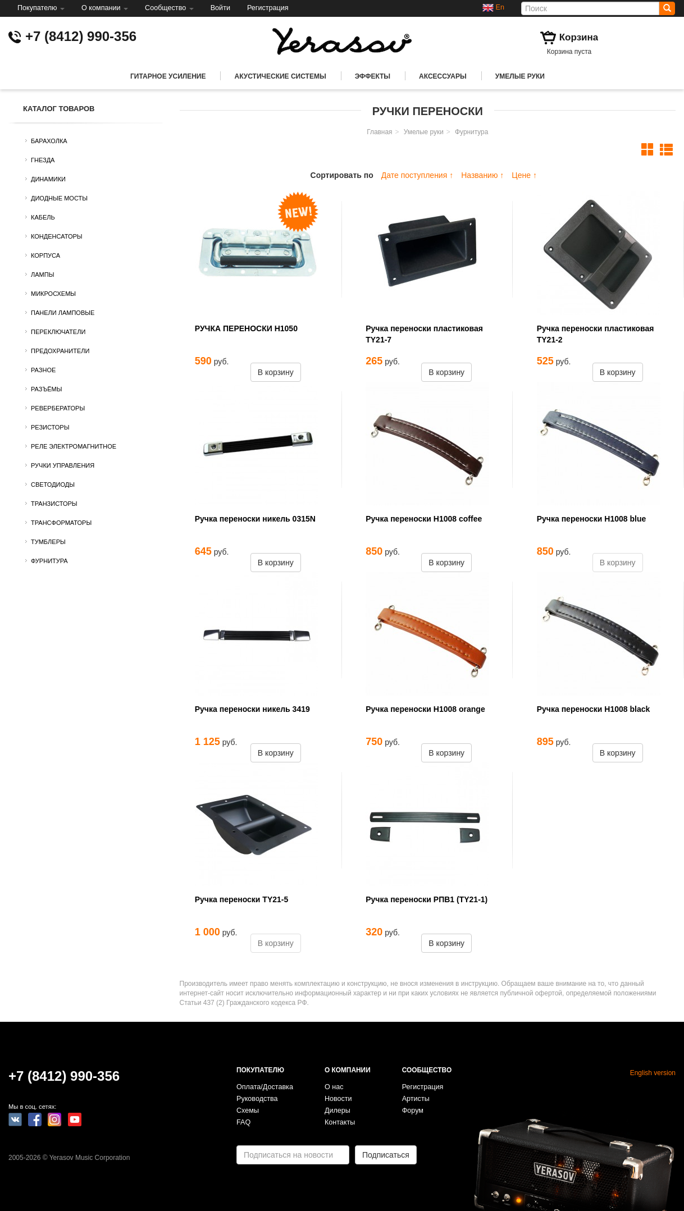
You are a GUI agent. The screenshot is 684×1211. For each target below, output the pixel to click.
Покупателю (41, 8)
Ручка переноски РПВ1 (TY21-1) (426, 899)
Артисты (416, 1099)
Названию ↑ (482, 175)
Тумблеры (48, 541)
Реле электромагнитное (73, 446)
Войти (220, 8)
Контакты (340, 1122)
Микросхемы (53, 293)
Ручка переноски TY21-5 (242, 899)
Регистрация (268, 8)
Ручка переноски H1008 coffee (424, 518)
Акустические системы (280, 76)
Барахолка (49, 141)
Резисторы (50, 427)
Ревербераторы (58, 408)
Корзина (579, 37)
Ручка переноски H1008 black (593, 709)
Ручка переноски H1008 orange (425, 709)
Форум (412, 1110)
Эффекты (372, 76)
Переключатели (58, 331)
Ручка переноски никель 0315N (255, 518)
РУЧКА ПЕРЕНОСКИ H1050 (246, 328)
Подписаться (385, 1154)
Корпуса (45, 255)
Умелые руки (520, 76)
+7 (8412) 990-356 (80, 36)
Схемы (247, 1110)
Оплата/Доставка (264, 1087)
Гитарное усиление (168, 76)
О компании (104, 8)
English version (653, 1073)
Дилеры (337, 1110)
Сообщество (169, 8)
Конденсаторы (57, 236)
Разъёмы (46, 389)
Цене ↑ (524, 175)
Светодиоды (53, 484)
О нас (334, 1087)
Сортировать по (342, 175)
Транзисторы (54, 503)
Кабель (43, 217)
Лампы (42, 274)
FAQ (243, 1122)
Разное (43, 370)
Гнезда (42, 160)
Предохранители (60, 351)
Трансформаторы (61, 522)
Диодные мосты (59, 198)
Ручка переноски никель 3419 (252, 709)
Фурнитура (49, 560)
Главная (379, 132)
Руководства (257, 1099)
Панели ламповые (62, 312)
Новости (338, 1099)
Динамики (48, 179)
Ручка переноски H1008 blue (591, 518)
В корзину (276, 372)
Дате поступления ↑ (417, 175)
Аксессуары (443, 76)
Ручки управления (62, 465)
